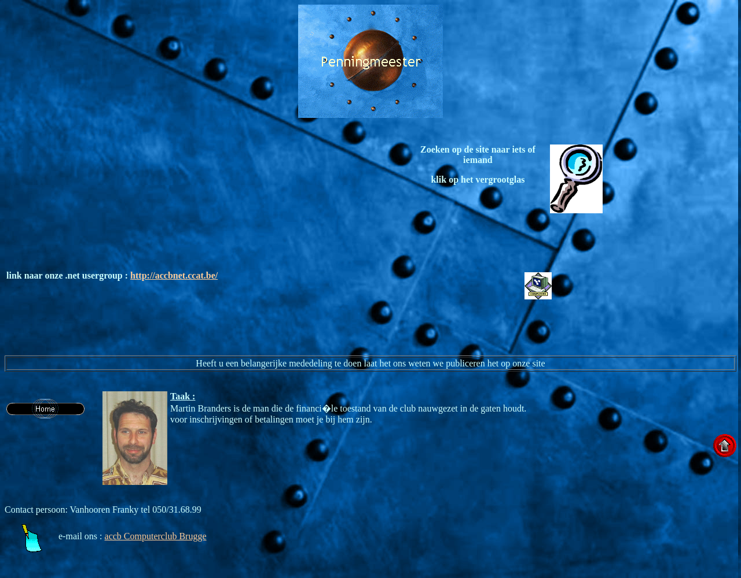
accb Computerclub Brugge (156, 536)
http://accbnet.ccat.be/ (174, 275)
